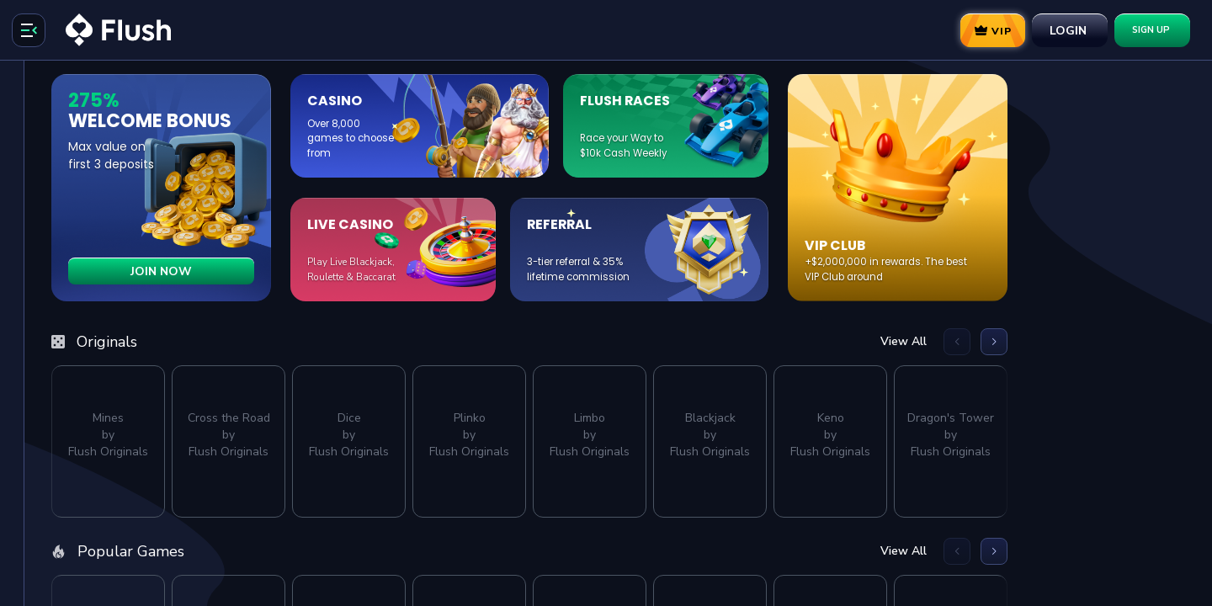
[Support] (100, 528)
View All (1081, 341)
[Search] (100, 138)
